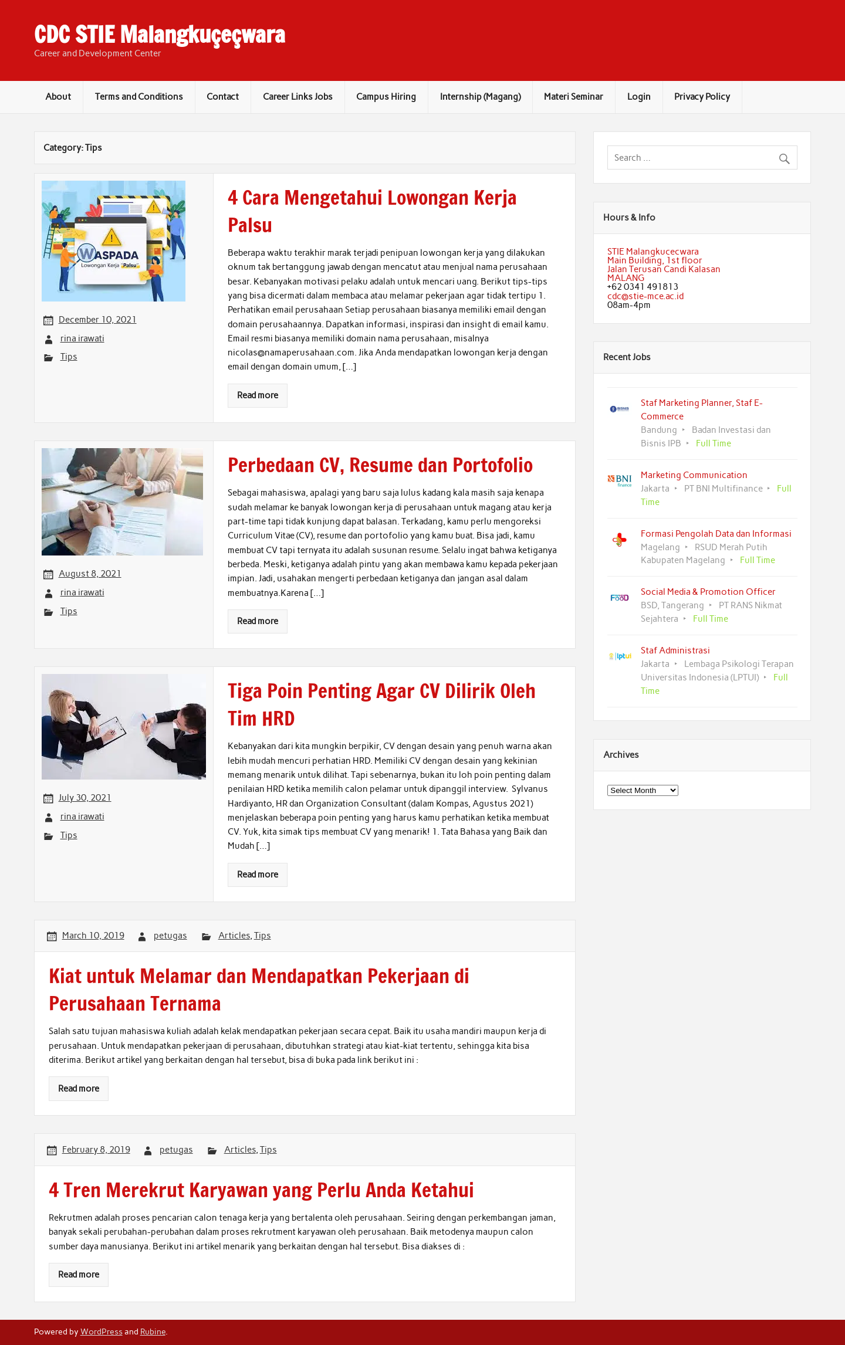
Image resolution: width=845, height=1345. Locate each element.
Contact (223, 97)
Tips (68, 356)
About (58, 97)
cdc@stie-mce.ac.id (645, 296)
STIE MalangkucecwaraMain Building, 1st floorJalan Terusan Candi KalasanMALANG (664, 265)
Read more (257, 395)
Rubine (152, 1331)
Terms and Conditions (139, 97)
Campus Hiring (386, 97)
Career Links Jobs (298, 97)
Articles (234, 935)
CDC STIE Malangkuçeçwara (159, 34)
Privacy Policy (702, 97)
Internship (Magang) (480, 97)
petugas (170, 935)
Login (639, 97)
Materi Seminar (573, 97)
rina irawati (82, 338)
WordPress (101, 1331)
